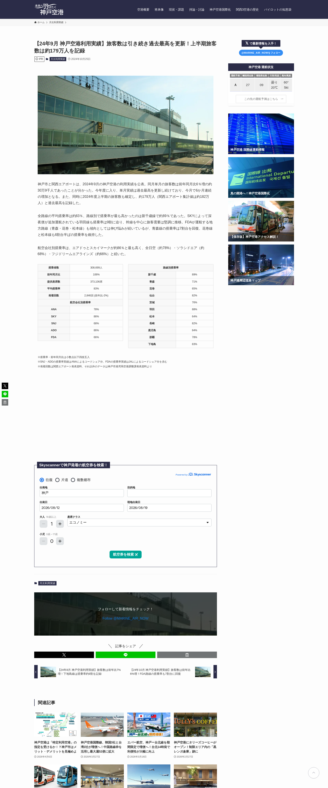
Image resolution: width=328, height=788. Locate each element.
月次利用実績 (58, 59)
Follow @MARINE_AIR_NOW (125, 618)
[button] (64, 655)
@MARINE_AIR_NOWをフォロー (261, 52)
